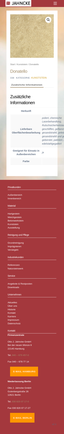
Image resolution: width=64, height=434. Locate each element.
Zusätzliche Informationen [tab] (26, 85)
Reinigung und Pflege (18, 235)
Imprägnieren (14, 246)
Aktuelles (12, 302)
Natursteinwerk (15, 268)
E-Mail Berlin (22, 418)
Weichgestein (15, 217)
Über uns (12, 306)
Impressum (13, 320)
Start (12, 64)
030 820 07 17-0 (20, 401)
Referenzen (14, 265)
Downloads (13, 287)
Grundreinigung (16, 243)
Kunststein (22, 64)
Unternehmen (14, 294)
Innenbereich (14, 198)
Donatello (18, 71)
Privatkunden (14, 187)
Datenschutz (14, 323)
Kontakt (12, 313)
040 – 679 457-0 (20, 355)
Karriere (12, 316)
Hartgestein (14, 213)
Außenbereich (15, 195)
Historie (12, 309)
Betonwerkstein (16, 220)
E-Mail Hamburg (24, 371)
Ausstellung (14, 227)
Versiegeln (13, 250)
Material (12, 205)
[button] (48, 20)
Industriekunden (16, 257)
